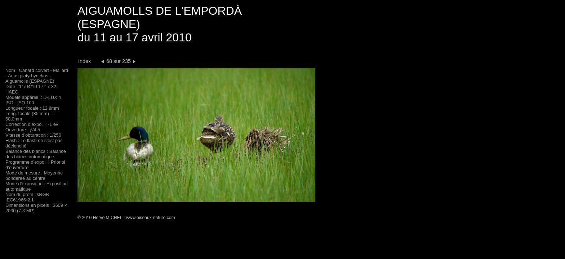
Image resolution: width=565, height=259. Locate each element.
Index (84, 61)
